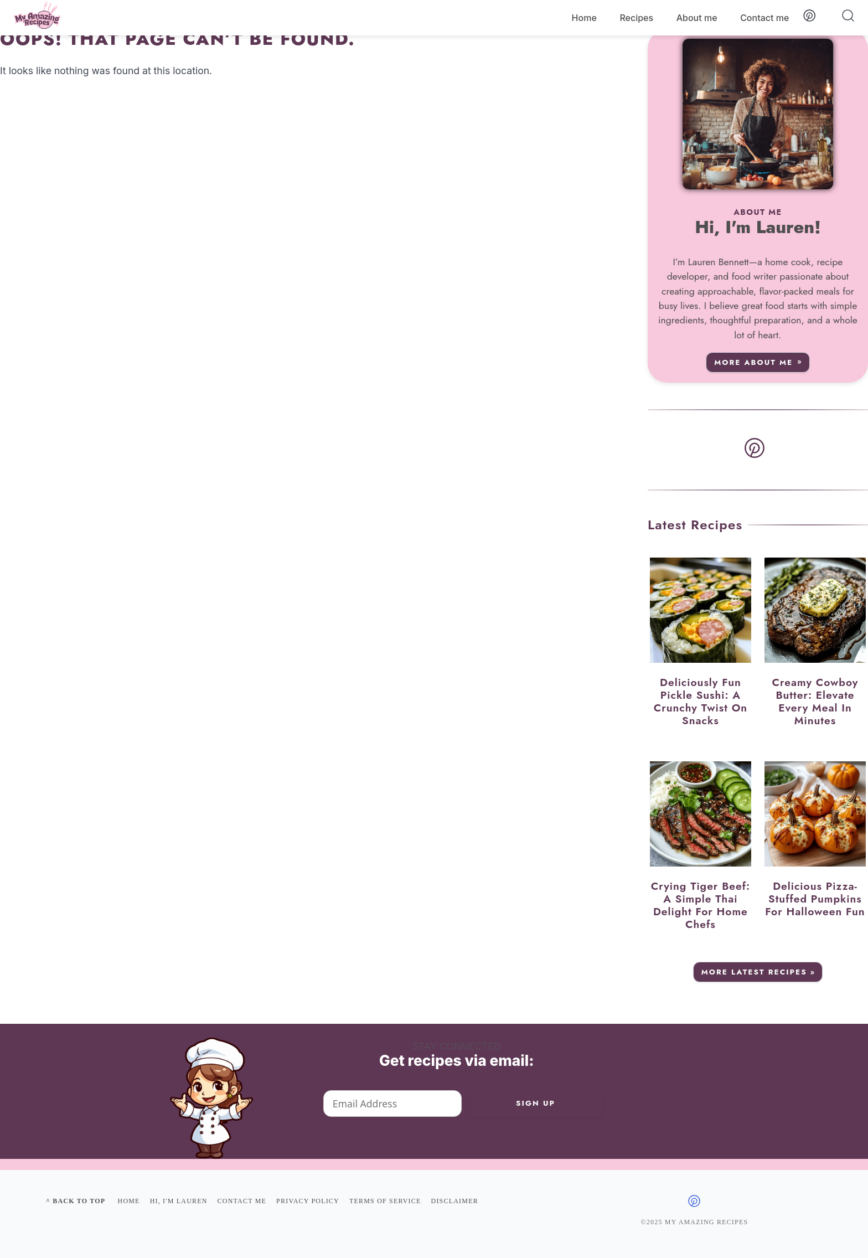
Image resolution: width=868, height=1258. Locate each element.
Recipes (636, 17)
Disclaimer (454, 1201)
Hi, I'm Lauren (179, 1201)
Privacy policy (307, 1201)
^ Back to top (75, 1201)
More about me (753, 362)
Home (584, 17)
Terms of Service (385, 1201)
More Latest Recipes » (758, 972)
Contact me (764, 17)
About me (696, 17)
